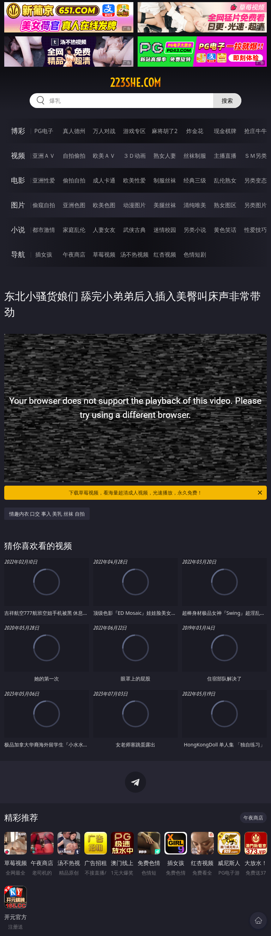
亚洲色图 (74, 205)
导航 (18, 254)
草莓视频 (104, 254)
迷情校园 (164, 230)
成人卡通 (104, 180)
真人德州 (74, 131)
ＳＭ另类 (255, 156)
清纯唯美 (194, 205)
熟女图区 (225, 205)
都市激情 (43, 230)
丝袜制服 (194, 156)
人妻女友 (104, 230)
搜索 (227, 100)
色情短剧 (194, 254)
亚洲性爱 (43, 180)
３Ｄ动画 (134, 156)
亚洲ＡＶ (43, 156)
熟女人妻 (164, 156)
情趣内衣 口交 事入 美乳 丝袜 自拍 (47, 513)
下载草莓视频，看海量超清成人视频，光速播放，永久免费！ (166, 492)
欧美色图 (104, 205)
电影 (18, 180)
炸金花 (194, 131)
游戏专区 (134, 131)
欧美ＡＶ (104, 156)
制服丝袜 (164, 180)
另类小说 (194, 230)
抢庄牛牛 (255, 131)
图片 (18, 205)
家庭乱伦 (74, 230)
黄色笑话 (225, 230)
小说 (18, 229)
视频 (18, 155)
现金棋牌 (225, 131)
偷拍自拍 (74, 180)
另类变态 (255, 180)
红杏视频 (164, 254)
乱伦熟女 (225, 180)
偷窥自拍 (43, 205)
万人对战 (104, 131)
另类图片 (255, 205)
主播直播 (225, 156)
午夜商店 (74, 254)
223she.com (135, 83)
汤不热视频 (134, 254)
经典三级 (194, 180)
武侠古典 (134, 230)
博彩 (18, 131)
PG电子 (43, 131)
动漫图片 (134, 205)
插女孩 (43, 254)
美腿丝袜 (164, 205)
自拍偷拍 (74, 156)
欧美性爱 (134, 180)
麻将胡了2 (164, 131)
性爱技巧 (255, 230)
